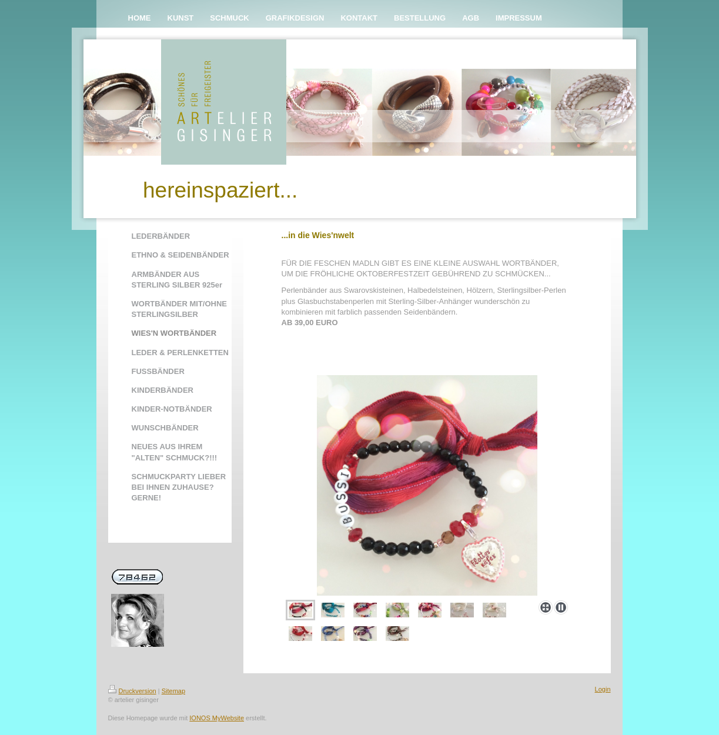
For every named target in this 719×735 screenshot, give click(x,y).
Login (603, 689)
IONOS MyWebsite (216, 717)
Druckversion (132, 690)
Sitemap (173, 690)
